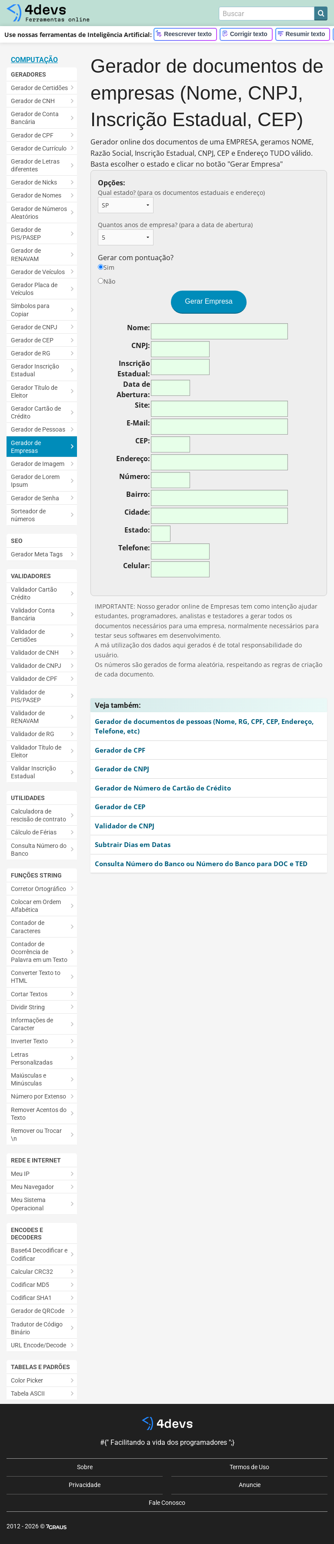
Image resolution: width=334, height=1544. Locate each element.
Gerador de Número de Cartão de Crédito (163, 788)
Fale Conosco (167, 1502)
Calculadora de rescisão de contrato (38, 815)
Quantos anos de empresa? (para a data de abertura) (175, 233)
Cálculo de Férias (34, 832)
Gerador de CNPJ (34, 327)
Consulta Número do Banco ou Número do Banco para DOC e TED (201, 863)
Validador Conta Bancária (33, 614)
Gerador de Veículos (38, 271)
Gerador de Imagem (37, 463)
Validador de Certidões (28, 635)
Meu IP (20, 1173)
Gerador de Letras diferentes (35, 165)
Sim (106, 267)
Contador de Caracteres (27, 926)
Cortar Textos (29, 994)
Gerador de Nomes (36, 195)
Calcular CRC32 (32, 1271)
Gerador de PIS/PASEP (26, 233)
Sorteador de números (28, 515)
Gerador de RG (30, 353)
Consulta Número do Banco (39, 849)
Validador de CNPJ (36, 665)
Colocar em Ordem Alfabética (36, 905)
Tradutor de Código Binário (37, 1328)
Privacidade (84, 1484)
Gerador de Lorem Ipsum (35, 480)
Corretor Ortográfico (38, 888)
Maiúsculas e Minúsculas (28, 1079)
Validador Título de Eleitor (36, 751)
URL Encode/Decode (38, 1345)
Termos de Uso (249, 1467)
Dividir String (28, 1007)
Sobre (85, 1467)
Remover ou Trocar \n (36, 1134)
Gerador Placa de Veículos (34, 288)
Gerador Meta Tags (37, 554)
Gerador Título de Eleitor (34, 391)
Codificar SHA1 (31, 1297)
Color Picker (27, 1380)
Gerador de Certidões (39, 87)
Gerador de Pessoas (38, 429)
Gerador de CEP (32, 340)
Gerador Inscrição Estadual (35, 370)
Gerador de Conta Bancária (35, 118)
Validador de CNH (35, 652)
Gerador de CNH (33, 100)
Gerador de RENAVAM (26, 254)
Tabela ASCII (28, 1393)
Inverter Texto (29, 1041)
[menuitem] (42, 87)
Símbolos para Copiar (30, 309)
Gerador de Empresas (26, 446)
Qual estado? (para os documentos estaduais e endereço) (181, 200)
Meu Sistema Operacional (28, 1203)
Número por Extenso (38, 1096)
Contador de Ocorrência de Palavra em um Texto (39, 952)
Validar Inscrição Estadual (33, 772)
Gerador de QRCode (37, 1310)
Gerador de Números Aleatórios (39, 212)
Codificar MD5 (30, 1284)
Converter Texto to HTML (35, 976)
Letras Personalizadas (32, 1058)
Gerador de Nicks (34, 182)
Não (106, 281)
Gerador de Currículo (39, 148)
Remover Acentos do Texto (39, 1113)
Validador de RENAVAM (28, 717)
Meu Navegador (32, 1186)
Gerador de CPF (32, 135)
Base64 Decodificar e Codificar (39, 1254)
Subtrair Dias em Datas (132, 844)
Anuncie (250, 1484)
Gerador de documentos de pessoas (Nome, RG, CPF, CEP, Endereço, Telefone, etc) (204, 726)
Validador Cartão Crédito (34, 593)
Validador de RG (32, 733)
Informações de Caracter (32, 1024)
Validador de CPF (34, 678)
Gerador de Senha (35, 498)
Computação (34, 60)
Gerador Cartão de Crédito (36, 412)
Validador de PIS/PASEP (28, 696)
